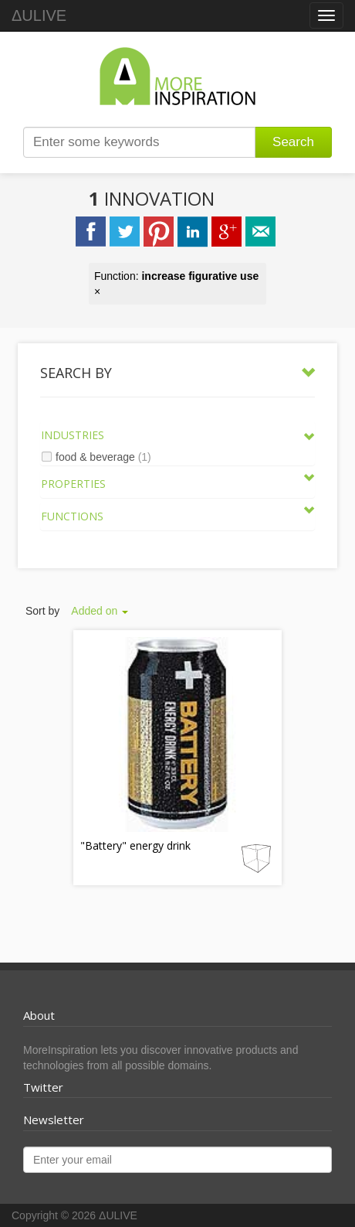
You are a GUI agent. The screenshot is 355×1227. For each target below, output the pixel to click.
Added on (99, 611)
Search (293, 142)
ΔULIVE (39, 15)
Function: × (176, 284)
